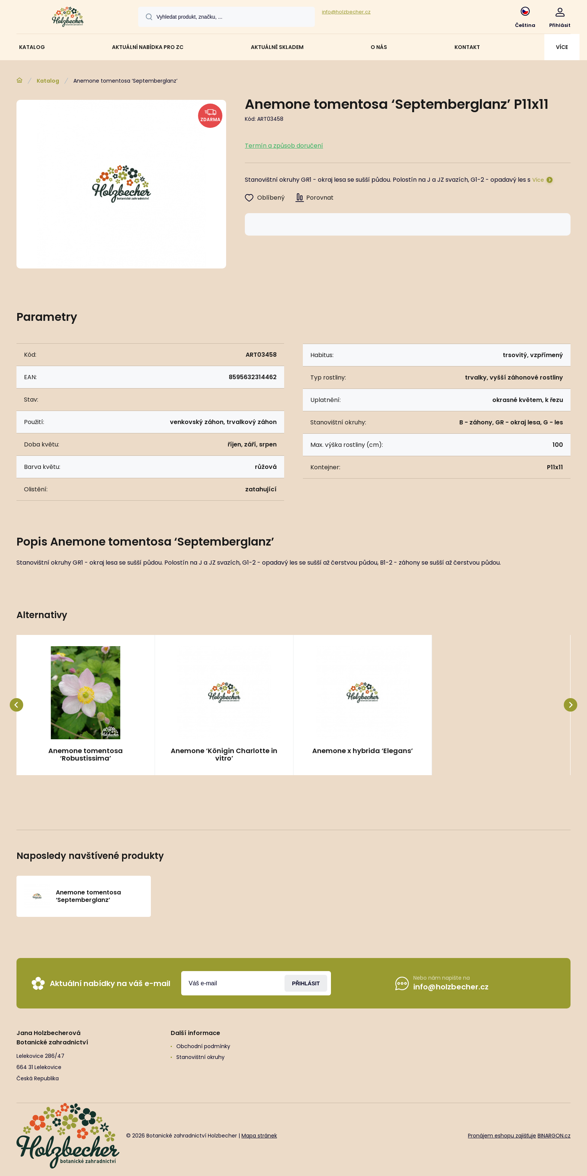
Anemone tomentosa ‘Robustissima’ (85, 754)
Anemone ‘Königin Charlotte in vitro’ (224, 754)
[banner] (67, 18)
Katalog (48, 81)
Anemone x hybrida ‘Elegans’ (362, 751)
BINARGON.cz (554, 1135)
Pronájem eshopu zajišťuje (502, 1135)
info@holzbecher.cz (346, 11)
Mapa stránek (259, 1135)
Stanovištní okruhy (200, 1057)
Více (538, 180)
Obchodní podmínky (203, 1046)
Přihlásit (306, 983)
